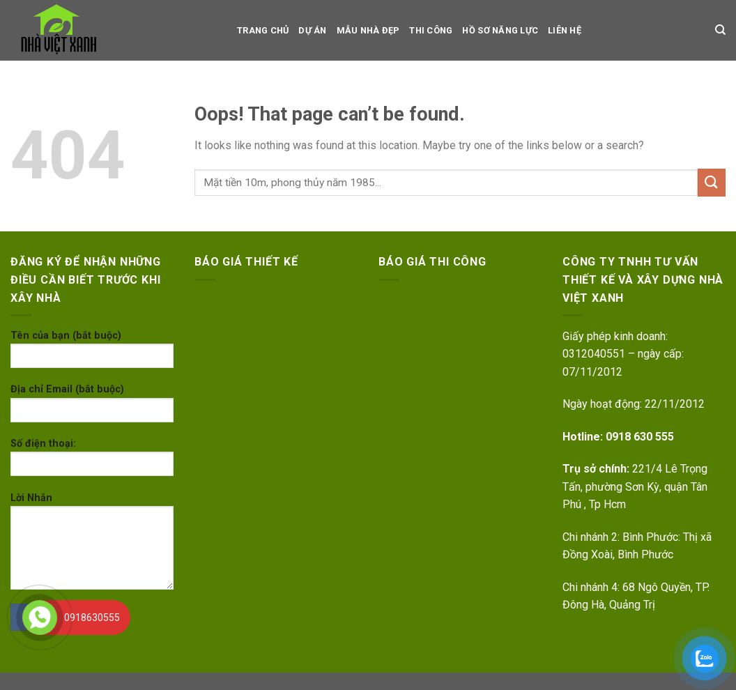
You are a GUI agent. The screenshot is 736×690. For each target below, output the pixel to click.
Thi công (430, 30)
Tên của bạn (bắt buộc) (92, 354)
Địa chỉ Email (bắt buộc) (92, 407)
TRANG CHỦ (263, 30)
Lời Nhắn (92, 545)
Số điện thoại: (92, 462)
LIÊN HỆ (564, 30)
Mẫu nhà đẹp (368, 30)
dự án (312, 30)
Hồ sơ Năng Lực (500, 30)
